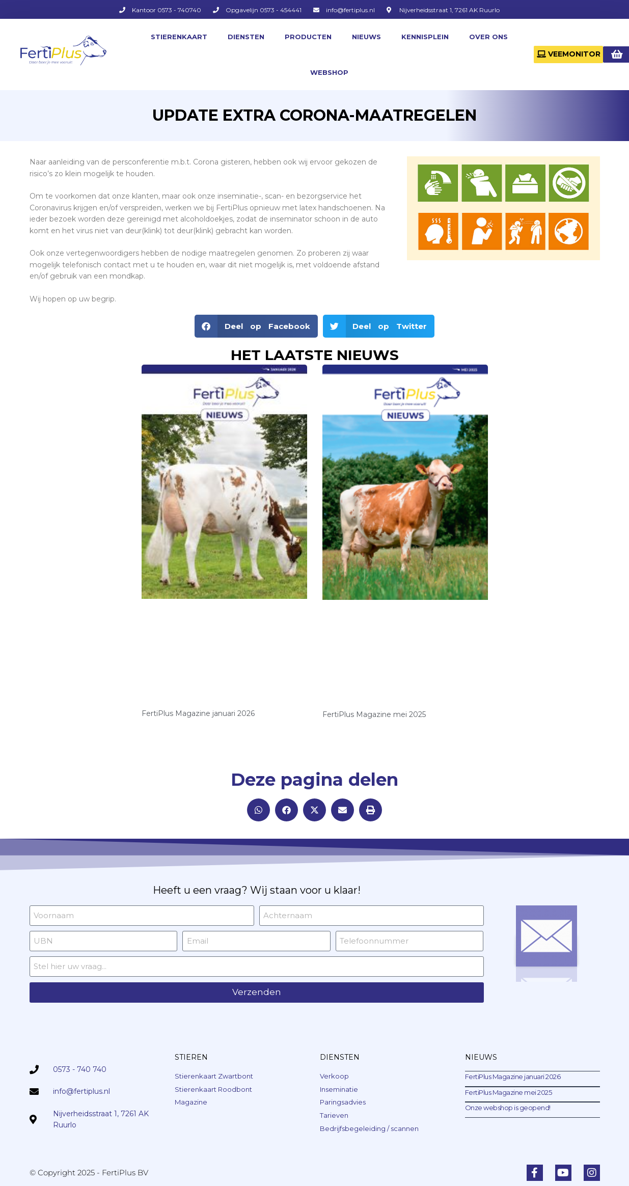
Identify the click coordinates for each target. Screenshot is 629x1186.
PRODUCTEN (308, 37)
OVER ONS (488, 37)
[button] (256, 326)
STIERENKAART (179, 37)
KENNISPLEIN (425, 37)
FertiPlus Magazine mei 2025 (374, 714)
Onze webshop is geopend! (508, 1108)
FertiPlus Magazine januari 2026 (198, 713)
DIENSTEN (246, 37)
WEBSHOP (329, 72)
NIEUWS (366, 37)
